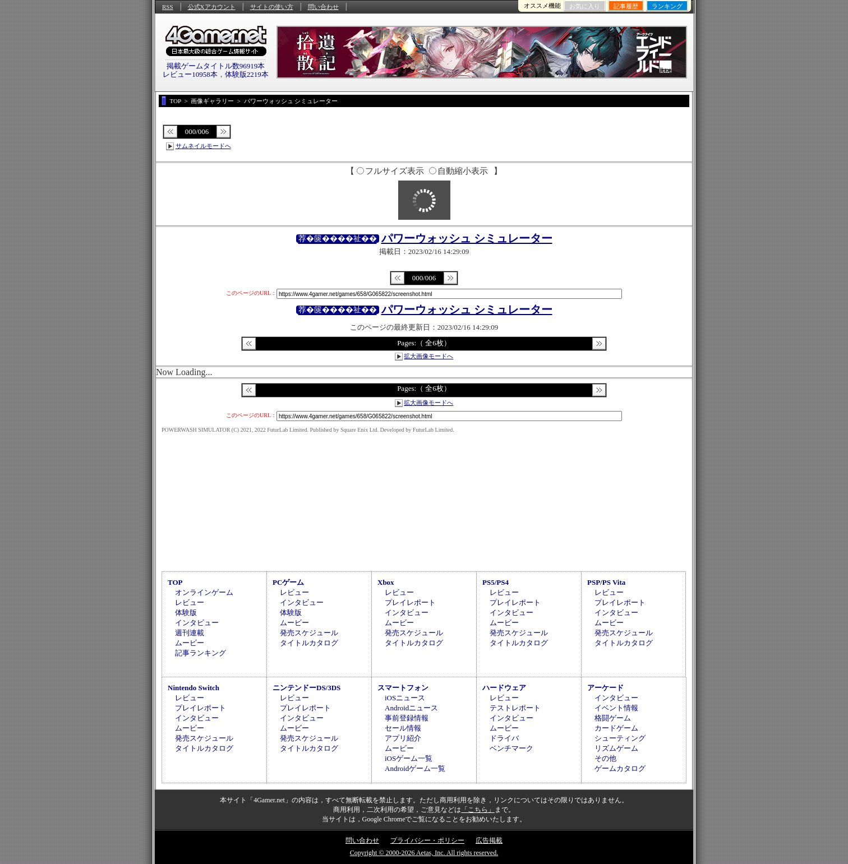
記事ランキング (200, 653)
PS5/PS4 (495, 582)
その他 (605, 758)
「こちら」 (478, 810)
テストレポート (515, 708)
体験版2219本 (247, 74)
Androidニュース (411, 708)
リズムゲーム (616, 748)
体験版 (186, 612)
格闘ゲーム (612, 718)
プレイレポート (410, 602)
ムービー (189, 643)
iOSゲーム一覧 (408, 758)
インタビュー (197, 622)
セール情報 (403, 728)
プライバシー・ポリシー (427, 840)
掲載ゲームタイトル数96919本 (216, 66)
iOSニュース (405, 698)
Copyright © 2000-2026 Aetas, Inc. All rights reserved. (424, 853)
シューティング (620, 738)
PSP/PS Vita (606, 582)
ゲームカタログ (620, 768)
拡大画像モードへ (428, 356)
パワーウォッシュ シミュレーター (466, 238)
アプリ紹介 (403, 738)
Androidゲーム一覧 (415, 768)
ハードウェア (504, 687)
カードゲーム (616, 728)
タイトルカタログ (309, 643)
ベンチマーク (511, 748)
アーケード (605, 687)
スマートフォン (402, 687)
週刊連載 (189, 633)
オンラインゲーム (204, 592)
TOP (175, 582)
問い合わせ (323, 6)
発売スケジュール (309, 633)
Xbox (385, 582)
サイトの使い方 (271, 6)
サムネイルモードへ (203, 145)
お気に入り (584, 6)
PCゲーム (288, 582)
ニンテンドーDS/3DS (306, 687)
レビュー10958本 (190, 74)
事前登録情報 (406, 718)
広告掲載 (489, 840)
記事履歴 (626, 6)
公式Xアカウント (212, 6)
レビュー (189, 602)
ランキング (667, 6)
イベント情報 (616, 708)
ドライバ (504, 738)
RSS (167, 6)
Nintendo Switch (193, 687)
